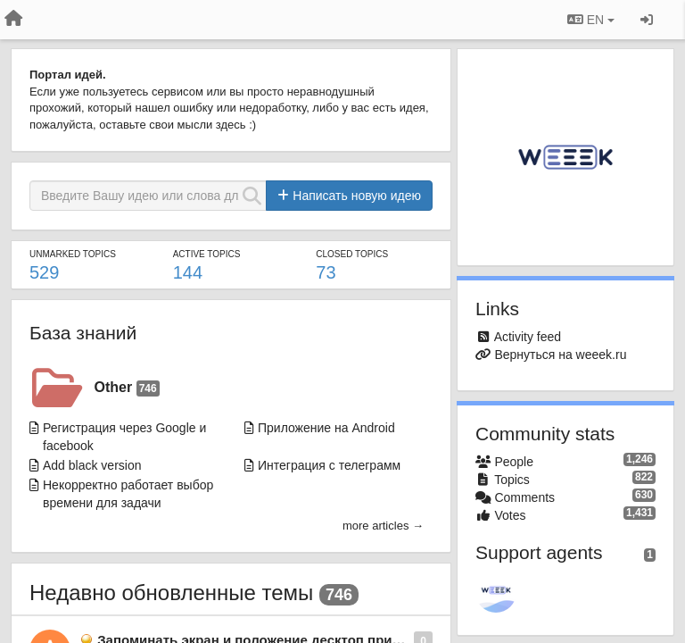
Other (127, 388)
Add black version (92, 465)
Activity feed (527, 337)
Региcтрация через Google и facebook (124, 437)
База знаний (82, 332)
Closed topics (352, 254)
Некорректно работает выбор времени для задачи (128, 494)
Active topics (207, 254)
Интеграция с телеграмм (329, 465)
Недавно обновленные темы (171, 592)
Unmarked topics (72, 254)
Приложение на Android (326, 428)
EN (591, 20)
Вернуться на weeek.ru (560, 354)
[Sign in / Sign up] (647, 19)
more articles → (383, 525)
